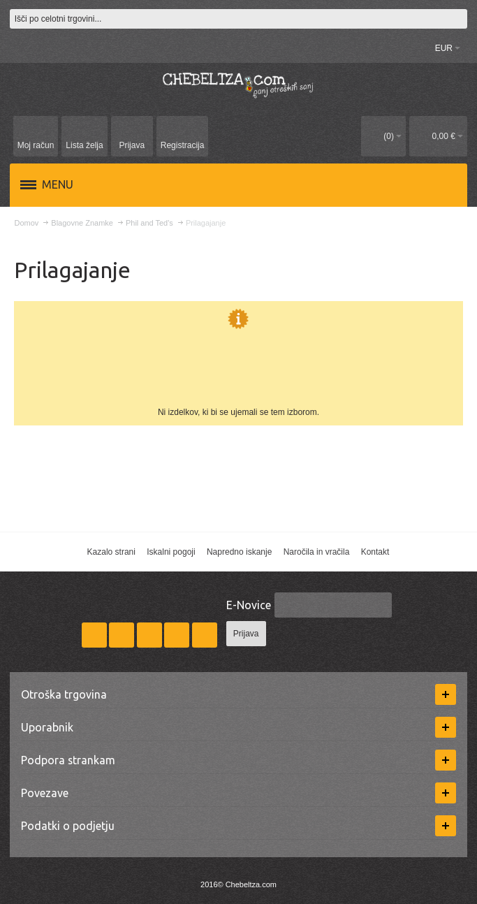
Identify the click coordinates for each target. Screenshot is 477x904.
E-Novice (248, 605)
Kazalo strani (111, 552)
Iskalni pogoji (171, 552)
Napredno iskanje (239, 552)
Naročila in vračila (317, 552)
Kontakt (375, 552)
